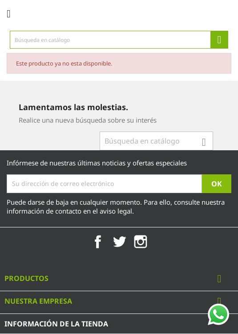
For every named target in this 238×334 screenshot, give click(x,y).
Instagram (140, 242)
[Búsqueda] (119, 40)
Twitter (119, 242)
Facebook (98, 242)
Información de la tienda (56, 324)
